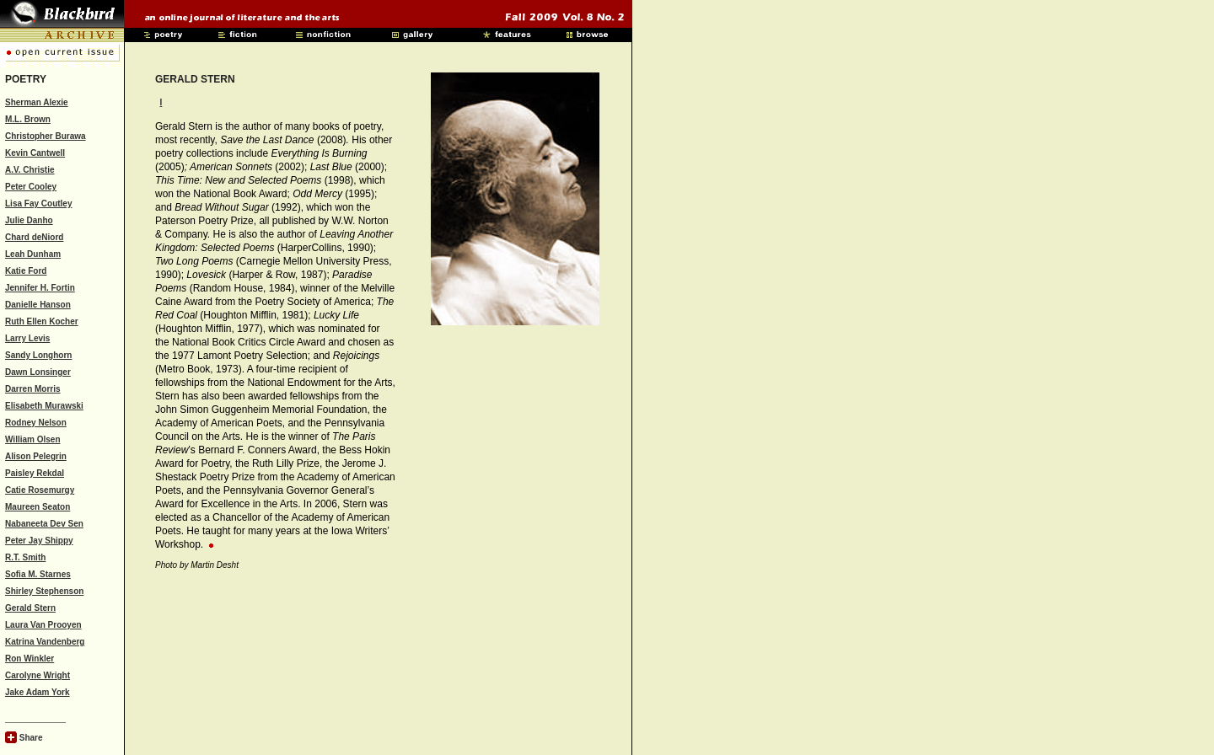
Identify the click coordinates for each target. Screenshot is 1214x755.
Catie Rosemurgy (39, 490)
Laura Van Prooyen (43, 624)
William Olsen (32, 439)
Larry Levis (27, 338)
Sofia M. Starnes (38, 574)
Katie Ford (25, 271)
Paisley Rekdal (34, 473)
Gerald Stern (30, 608)
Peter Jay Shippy (39, 540)
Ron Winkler (29, 658)
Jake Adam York (37, 692)
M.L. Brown (28, 119)
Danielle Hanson (38, 304)
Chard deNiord (34, 237)
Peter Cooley (30, 186)
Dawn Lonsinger (38, 372)
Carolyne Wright (37, 675)
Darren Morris (33, 389)
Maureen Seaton (37, 506)
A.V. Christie (30, 169)
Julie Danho (29, 220)
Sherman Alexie (36, 102)
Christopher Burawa (45, 136)
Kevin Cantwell (35, 153)
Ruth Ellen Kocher (41, 321)
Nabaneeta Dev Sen (44, 523)
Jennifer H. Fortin (40, 287)
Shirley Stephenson (44, 591)
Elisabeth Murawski (44, 405)
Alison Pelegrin (36, 456)
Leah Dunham (33, 254)
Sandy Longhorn (38, 355)
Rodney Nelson (36, 422)
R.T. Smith (25, 557)
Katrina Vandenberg (44, 641)
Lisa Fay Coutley (38, 203)
